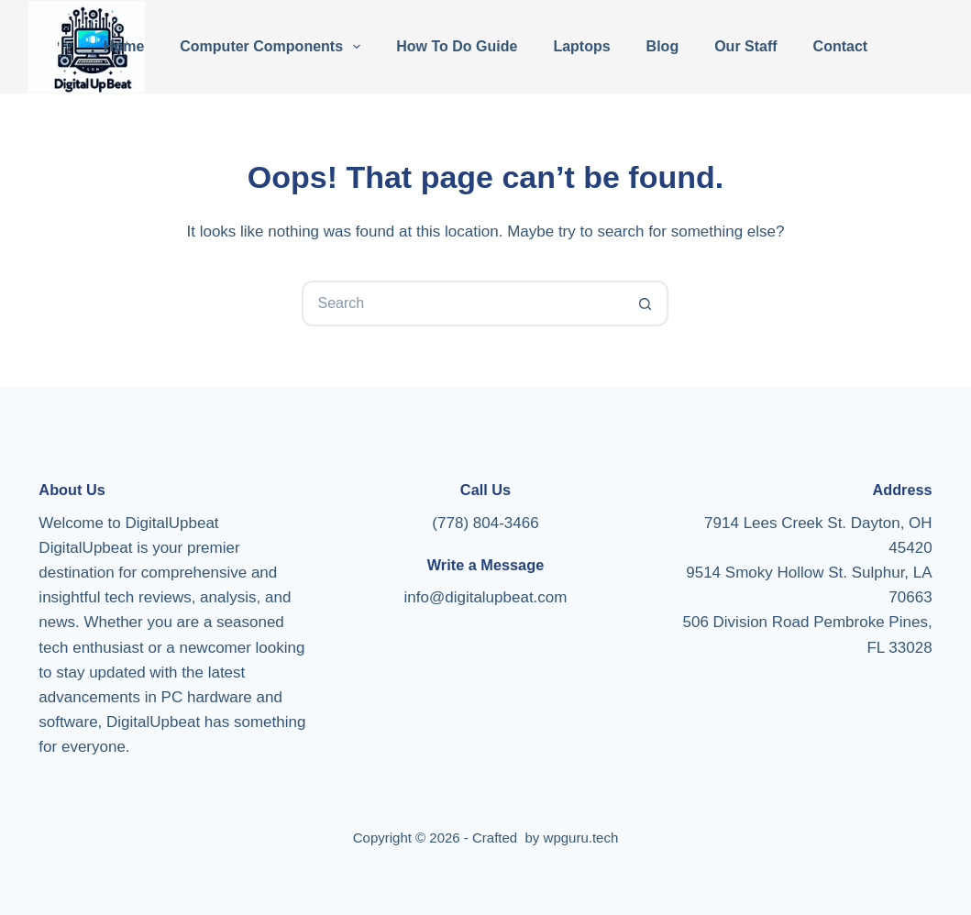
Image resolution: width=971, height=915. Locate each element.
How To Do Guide (456, 46)
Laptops (581, 46)
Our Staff (745, 46)
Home (124, 46)
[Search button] (645, 303)
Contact (840, 46)
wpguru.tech (581, 837)
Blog (662, 46)
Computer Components (274, 47)
